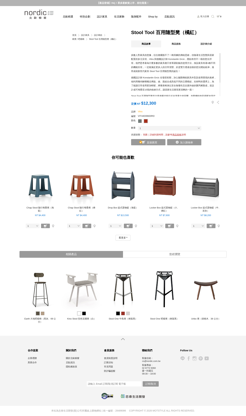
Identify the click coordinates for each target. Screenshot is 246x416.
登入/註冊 (204, 16)
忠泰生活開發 (133, 396)
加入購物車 (186, 142)
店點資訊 (169, 16)
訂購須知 (108, 362)
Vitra (140, 111)
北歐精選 (68, 16)
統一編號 (108, 410)
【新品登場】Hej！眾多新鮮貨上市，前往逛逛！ (123, 3)
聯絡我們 (147, 350)
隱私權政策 (71, 367)
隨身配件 (136, 16)
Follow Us (186, 350)
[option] (40, 296)
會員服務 (109, 350)
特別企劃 (85, 16)
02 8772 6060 (149, 368)
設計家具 (102, 16)
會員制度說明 (110, 358)
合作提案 (33, 350)
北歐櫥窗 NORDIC (39, 14)
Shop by (153, 16)
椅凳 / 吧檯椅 (78, 39)
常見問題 (108, 367)
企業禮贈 (32, 358)
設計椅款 (98, 35)
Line (182, 358)
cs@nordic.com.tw (151, 361)
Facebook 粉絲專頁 (188, 358)
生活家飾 (119, 16)
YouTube (206, 358)
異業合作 (32, 362)
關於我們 (71, 350)
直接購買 (152, 142)
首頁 (74, 35)
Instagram (194, 358)
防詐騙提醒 (109, 371)
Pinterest (200, 358)
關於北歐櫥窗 (72, 358)
